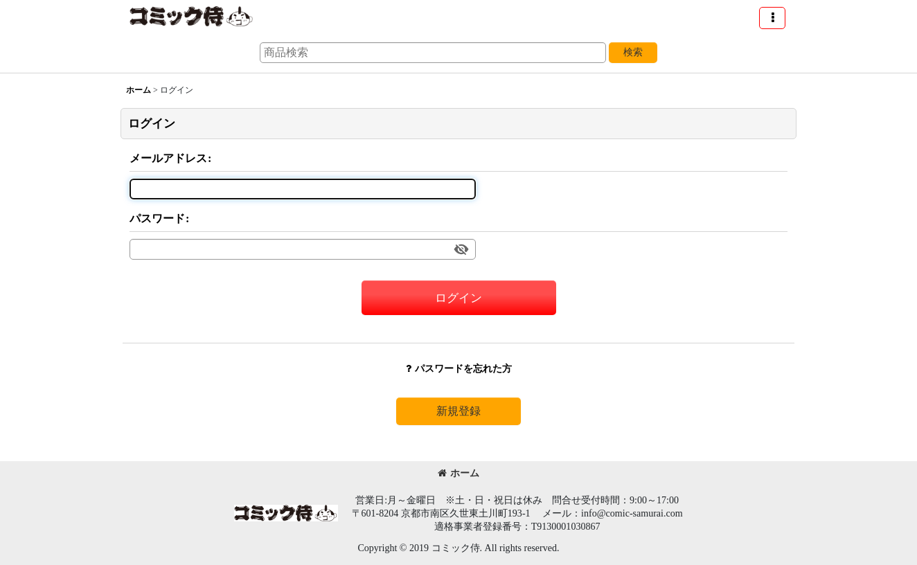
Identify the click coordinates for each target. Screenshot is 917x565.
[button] (772, 18)
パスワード (157, 218)
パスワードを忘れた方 (459, 368)
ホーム (458, 472)
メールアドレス (168, 158)
